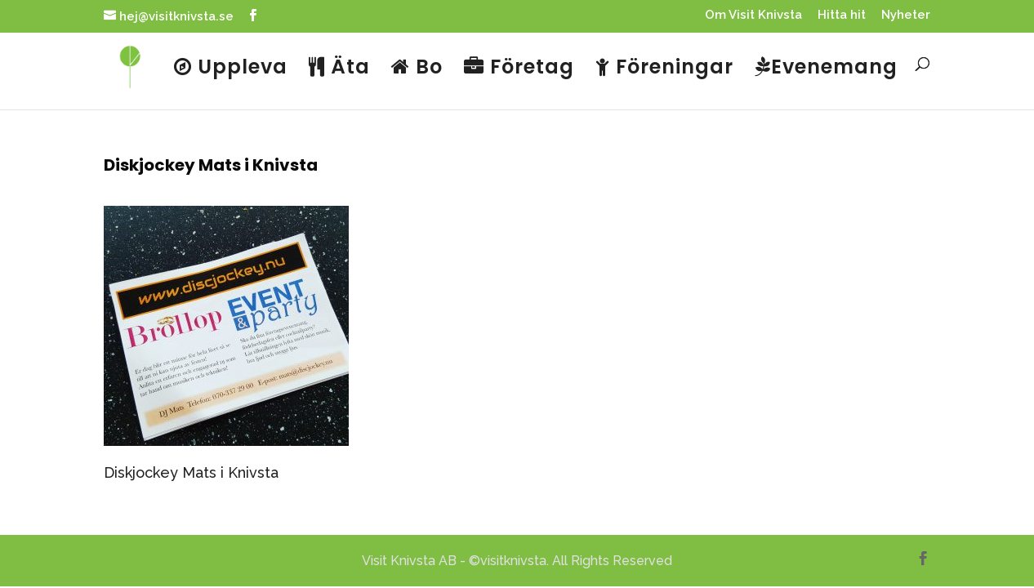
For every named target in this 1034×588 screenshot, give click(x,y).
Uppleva (230, 68)
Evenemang (826, 68)
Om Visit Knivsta (753, 15)
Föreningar (664, 68)
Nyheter (905, 15)
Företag (519, 68)
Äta (339, 68)
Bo (417, 68)
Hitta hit (842, 15)
